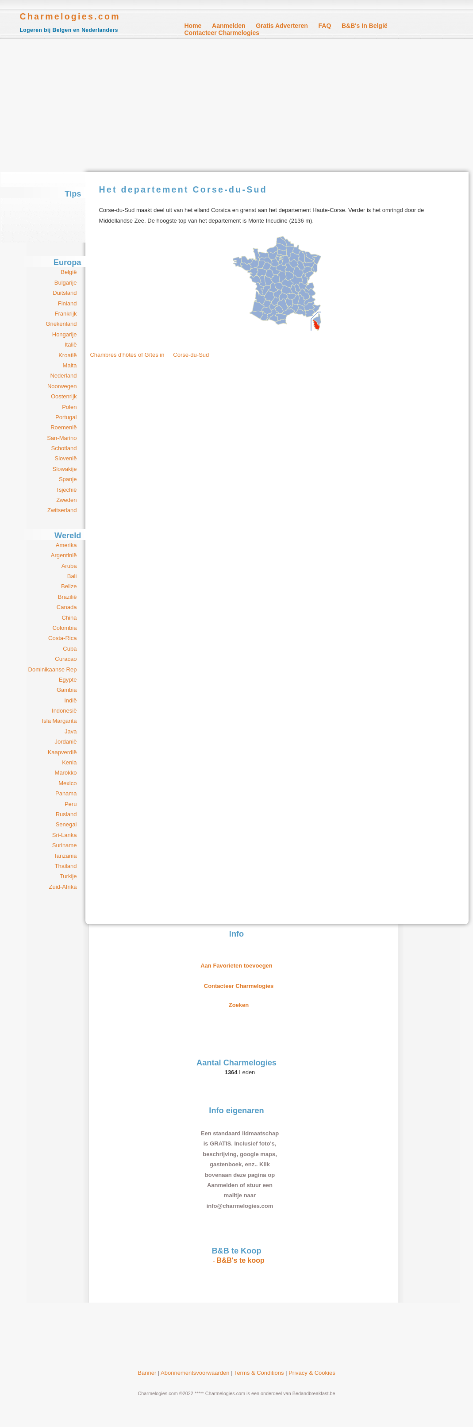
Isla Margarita (59, 720)
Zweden (66, 500)
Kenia (69, 762)
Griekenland (61, 323)
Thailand (66, 866)
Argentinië (64, 555)
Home (193, 25)
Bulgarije (65, 282)
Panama (66, 793)
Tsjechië (66, 489)
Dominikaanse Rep (52, 669)
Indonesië (64, 710)
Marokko (66, 772)
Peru (71, 804)
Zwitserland (62, 510)
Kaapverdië (62, 752)
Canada (67, 607)
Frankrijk (66, 313)
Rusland (66, 814)
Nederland (63, 375)
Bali (72, 576)
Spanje (68, 479)
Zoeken (239, 1005)
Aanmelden (228, 25)
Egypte (68, 679)
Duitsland (65, 292)
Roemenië (63, 427)
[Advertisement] (236, 105)
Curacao (66, 659)
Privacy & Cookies (311, 1372)
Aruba (69, 566)
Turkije (68, 876)
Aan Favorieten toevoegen (236, 965)
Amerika (66, 545)
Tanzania (65, 855)
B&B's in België (365, 25)
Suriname (64, 845)
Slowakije (64, 469)
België (69, 272)
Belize (69, 586)
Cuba (70, 648)
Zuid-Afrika (63, 886)
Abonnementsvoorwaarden (195, 1372)
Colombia (64, 628)
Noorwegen (62, 386)
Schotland (64, 448)
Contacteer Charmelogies (222, 32)
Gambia (67, 690)
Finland (67, 303)
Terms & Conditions (259, 1372)
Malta (70, 365)
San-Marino (62, 438)
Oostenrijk (64, 396)
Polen (69, 407)
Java (71, 731)
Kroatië (67, 355)
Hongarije (64, 334)
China (69, 617)
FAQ (325, 25)
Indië (70, 700)
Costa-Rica (62, 638)
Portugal (66, 417)
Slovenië (66, 458)
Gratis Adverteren (282, 25)
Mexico (67, 783)
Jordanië (66, 741)
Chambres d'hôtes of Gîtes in (154, 354)
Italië (71, 344)
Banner (147, 1372)
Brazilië (67, 597)
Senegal (66, 824)
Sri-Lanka (64, 835)
